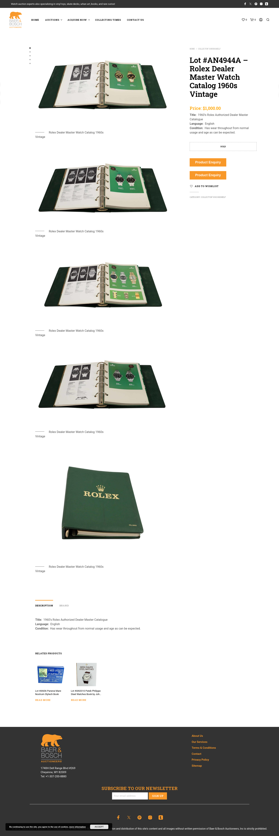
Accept (99, 827)
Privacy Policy (200, 759)
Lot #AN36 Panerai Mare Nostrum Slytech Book (48, 692)
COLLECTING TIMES (108, 19)
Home (192, 49)
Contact (196, 753)
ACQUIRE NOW (77, 19)
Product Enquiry (208, 162)
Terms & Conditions (204, 747)
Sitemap (197, 765)
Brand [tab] (64, 605)
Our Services (199, 742)
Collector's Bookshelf (209, 49)
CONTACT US (135, 19)
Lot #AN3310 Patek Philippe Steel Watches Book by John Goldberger (86, 692)
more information (77, 827)
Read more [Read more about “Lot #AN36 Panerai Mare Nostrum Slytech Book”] (43, 699)
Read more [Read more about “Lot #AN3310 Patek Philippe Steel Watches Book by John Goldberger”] (79, 698)
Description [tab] (44, 605)
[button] (244, 20)
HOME (35, 19)
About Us (197, 736)
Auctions (52, 19)
